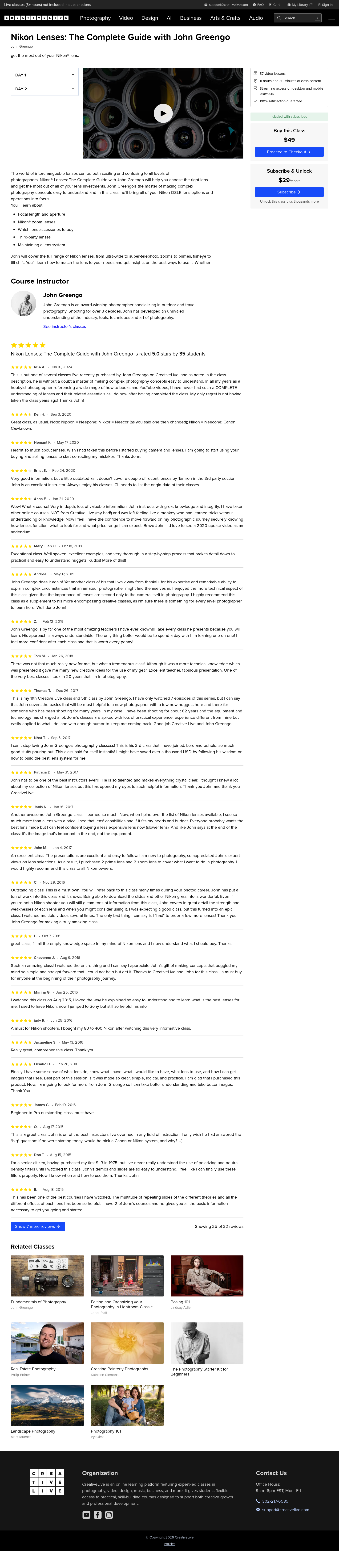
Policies (169, 1543)
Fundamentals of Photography (38, 1302)
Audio (256, 18)
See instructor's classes (64, 326)
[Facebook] (97, 1515)
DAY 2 (21, 89)
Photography (95, 18)
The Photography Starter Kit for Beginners (199, 1371)
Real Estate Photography (33, 1369)
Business (191, 18)
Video (126, 18)
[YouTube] (86, 1515)
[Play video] (163, 113)
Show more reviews (38, 1226)
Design (149, 18)
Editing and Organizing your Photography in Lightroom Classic (122, 1304)
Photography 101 (106, 1431)
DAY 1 (20, 75)
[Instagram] (109, 1515)
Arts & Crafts (225, 18)
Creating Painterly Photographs (119, 1369)
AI (169, 18)
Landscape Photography (33, 1431)
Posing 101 (180, 1302)
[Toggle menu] (331, 18)
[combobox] (297, 18)
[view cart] (275, 4)
